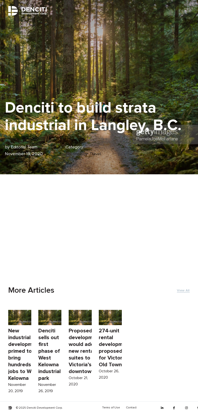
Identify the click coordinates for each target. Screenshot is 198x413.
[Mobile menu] (187, 10)
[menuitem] (111, 407)
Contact (131, 407)
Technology (76, 154)
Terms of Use (111, 407)
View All (183, 290)
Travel (95, 154)
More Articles (31, 290)
